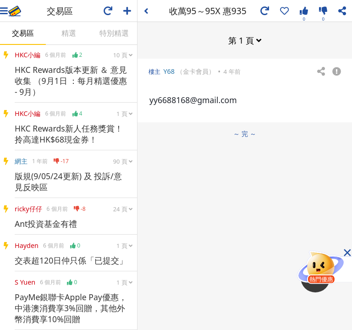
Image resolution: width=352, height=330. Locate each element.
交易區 (23, 33)
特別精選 (114, 33)
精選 (68, 33)
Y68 (169, 71)
